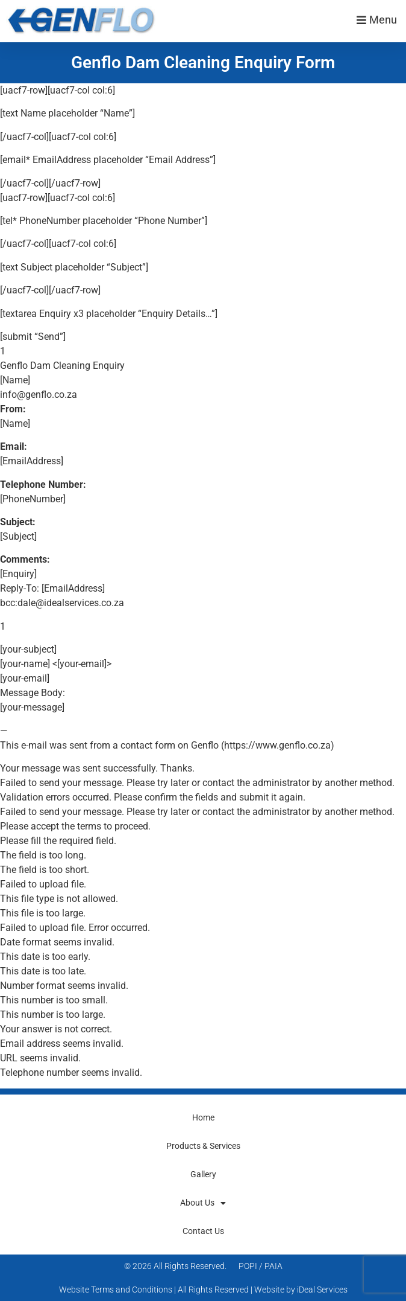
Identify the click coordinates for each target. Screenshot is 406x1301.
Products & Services (203, 1146)
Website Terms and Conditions (115, 1289)
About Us (203, 1203)
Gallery (203, 1174)
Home (203, 1117)
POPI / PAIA (261, 1266)
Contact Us (203, 1231)
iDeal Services (322, 1289)
